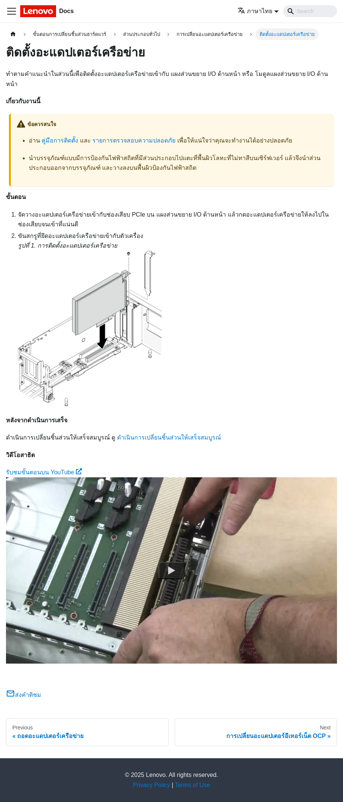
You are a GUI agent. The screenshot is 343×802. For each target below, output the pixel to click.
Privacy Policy (151, 785)
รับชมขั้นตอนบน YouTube (44, 472)
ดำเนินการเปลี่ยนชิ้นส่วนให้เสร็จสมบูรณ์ (169, 437)
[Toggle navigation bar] (11, 11)
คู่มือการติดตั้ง (60, 140)
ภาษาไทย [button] (255, 11)
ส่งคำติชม (23, 695)
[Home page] (13, 34)
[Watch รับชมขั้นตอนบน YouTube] (172, 570)
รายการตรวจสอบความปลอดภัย (133, 140)
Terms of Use (192, 785)
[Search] (310, 11)
